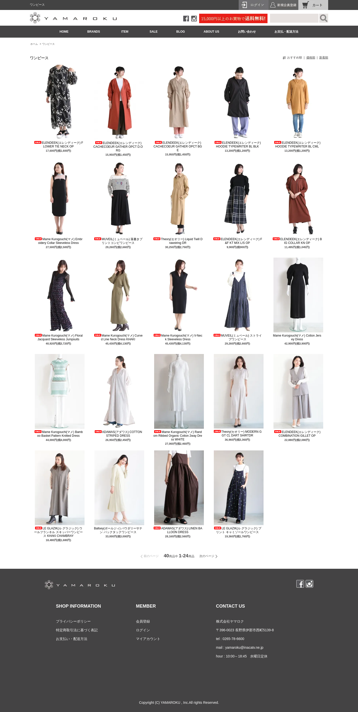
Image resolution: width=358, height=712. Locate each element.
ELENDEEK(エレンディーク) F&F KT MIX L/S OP (237, 241)
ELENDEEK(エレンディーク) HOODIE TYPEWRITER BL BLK (237, 144)
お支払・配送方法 (286, 31)
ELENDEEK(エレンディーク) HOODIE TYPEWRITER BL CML (297, 144)
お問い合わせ (247, 31)
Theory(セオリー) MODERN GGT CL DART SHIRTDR (237, 433)
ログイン (143, 630)
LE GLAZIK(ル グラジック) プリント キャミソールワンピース (237, 530)
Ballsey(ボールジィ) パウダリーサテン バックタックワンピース (118, 530)
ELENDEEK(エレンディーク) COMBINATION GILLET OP (297, 433)
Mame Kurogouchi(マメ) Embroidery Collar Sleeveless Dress (58, 241)
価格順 (310, 57)
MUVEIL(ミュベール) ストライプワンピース (237, 337)
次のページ (206, 556)
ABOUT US (211, 31)
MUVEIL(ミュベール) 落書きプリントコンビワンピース (118, 241)
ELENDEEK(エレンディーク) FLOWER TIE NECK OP (58, 144)
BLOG (180, 31)
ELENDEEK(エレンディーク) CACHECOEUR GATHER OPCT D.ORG (118, 146)
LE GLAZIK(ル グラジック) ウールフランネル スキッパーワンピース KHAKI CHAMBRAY (58, 532)
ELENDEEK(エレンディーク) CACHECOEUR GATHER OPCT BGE (178, 146)
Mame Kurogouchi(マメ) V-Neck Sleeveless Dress (177, 337)
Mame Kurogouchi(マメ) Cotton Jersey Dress (297, 337)
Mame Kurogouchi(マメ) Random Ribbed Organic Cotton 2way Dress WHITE (177, 435)
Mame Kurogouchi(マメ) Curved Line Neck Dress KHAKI (118, 337)
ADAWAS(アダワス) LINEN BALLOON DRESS (177, 530)
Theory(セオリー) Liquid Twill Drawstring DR (177, 241)
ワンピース (48, 44)
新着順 (323, 57)
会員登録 (143, 621)
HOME (64, 31)
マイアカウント (148, 639)
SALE (154, 31)
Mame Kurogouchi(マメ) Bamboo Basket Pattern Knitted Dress (58, 433)
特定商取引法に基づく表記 (77, 630)
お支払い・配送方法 (71, 639)
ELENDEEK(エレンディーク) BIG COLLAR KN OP (297, 241)
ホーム (34, 44)
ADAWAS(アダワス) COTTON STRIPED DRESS (118, 433)
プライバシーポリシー (73, 621)
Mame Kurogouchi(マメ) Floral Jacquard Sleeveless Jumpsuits (58, 337)
